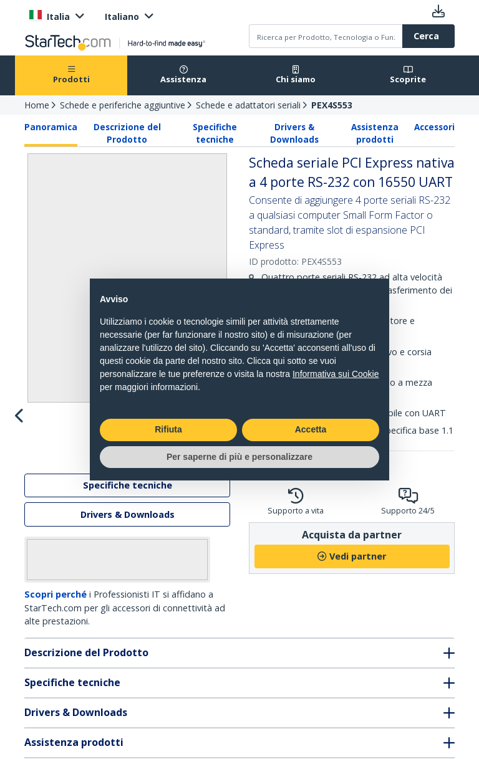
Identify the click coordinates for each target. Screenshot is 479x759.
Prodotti (71, 75)
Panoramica (50, 127)
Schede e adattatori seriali (248, 105)
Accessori (434, 127)
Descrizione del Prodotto (127, 133)
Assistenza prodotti (375, 133)
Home (36, 105)
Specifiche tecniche (215, 133)
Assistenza (183, 75)
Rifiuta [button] (168, 429)
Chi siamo (296, 75)
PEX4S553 (331, 105)
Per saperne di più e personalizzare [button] (239, 457)
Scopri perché (55, 648)
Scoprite (408, 75)
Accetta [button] (311, 429)
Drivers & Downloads (294, 133)
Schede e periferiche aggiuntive (122, 105)
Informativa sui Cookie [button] (336, 374)
